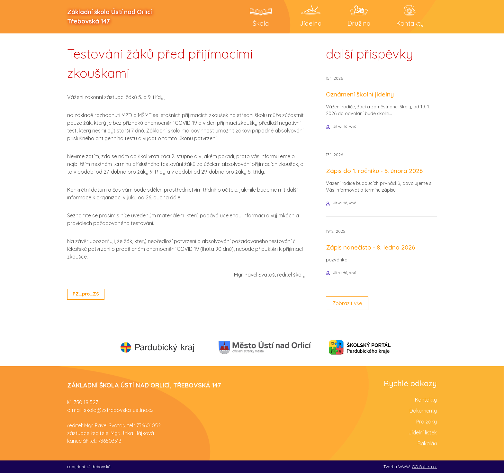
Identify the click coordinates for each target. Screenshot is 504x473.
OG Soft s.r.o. (424, 466)
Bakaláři (427, 443)
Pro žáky (426, 421)
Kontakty (426, 399)
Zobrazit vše (347, 303)
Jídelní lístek (423, 432)
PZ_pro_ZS (86, 294)
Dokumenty (423, 410)
